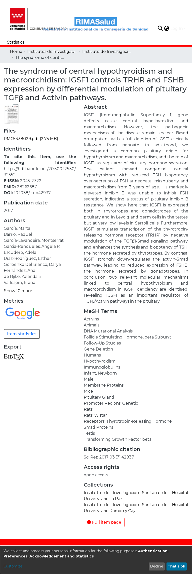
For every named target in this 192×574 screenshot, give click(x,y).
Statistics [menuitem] (15, 42)
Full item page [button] (104, 522)
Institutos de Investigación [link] (52, 51)
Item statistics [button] (21, 333)
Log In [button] (177, 28)
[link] (31, 138)
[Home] (28, 18)
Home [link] (16, 51)
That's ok (176, 566)
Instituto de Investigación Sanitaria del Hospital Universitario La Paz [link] (107, 51)
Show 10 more (18, 290)
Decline (156, 566)
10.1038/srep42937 (32, 192)
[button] (160, 28)
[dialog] (96, 560)
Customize (13, 566)
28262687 (27, 186)
